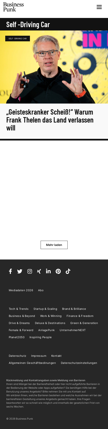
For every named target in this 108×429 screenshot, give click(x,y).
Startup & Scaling (45, 308)
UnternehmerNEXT (73, 330)
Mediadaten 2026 (21, 290)
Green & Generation (84, 323)
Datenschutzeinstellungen (79, 362)
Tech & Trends (18, 308)
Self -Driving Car (18, 38)
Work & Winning (51, 316)
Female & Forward (21, 330)
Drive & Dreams (19, 323)
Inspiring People (41, 337)
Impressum (38, 355)
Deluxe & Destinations (50, 323)
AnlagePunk (46, 330)
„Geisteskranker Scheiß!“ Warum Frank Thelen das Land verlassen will (50, 119)
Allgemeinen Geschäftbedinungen (32, 362)
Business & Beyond (22, 316)
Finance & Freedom (80, 316)
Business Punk (13, 7)
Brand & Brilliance (74, 308)
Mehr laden (54, 245)
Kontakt (56, 355)
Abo (41, 290)
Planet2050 (16, 337)
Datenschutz (17, 355)
